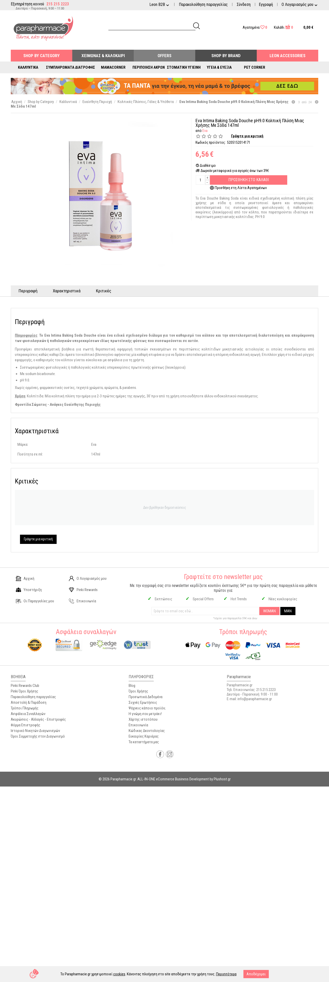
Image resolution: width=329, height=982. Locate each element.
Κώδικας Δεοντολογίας (147, 730)
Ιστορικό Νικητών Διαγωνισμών (35, 730)
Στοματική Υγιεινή (184, 67)
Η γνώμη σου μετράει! (145, 713)
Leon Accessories (287, 55)
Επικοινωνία (82, 601)
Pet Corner (254, 67)
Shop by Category (41, 55)
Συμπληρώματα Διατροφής (70, 67)
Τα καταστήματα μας (144, 742)
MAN (288, 611)
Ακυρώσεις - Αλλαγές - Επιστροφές (38, 719)
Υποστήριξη (29, 589)
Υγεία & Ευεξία (219, 67)
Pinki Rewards (83, 589)
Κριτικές (103, 290)
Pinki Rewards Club (25, 685)
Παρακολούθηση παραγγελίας (203, 4)
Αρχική (25, 578)
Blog (132, 685)
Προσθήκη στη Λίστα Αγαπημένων (241, 187)
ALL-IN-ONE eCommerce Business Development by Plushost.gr (184, 779)
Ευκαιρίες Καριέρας (144, 736)
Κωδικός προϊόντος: (211, 142)
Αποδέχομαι (256, 974)
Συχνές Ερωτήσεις (143, 702)
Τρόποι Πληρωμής (24, 708)
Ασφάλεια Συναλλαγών (28, 713)
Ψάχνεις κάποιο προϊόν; (147, 708)
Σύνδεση (244, 4)
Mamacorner (113, 67)
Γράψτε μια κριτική (247, 136)
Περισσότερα (226, 974)
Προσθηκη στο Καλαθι (248, 179)
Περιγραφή (27, 290)
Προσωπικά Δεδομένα (145, 697)
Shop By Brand (226, 55)
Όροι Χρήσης (138, 691)
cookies (119, 974)
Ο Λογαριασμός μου (88, 578)
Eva (205, 130)
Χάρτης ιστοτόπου (143, 719)
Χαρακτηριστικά (66, 290)
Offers (164, 55)
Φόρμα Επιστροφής (25, 725)
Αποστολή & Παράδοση (28, 702)
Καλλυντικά (28, 67)
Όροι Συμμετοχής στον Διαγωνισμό (38, 736)
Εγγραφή (266, 4)
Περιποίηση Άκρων (148, 67)
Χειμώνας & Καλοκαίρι (103, 55)
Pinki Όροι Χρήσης (24, 691)
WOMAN (269, 611)
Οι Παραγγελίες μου (35, 601)
